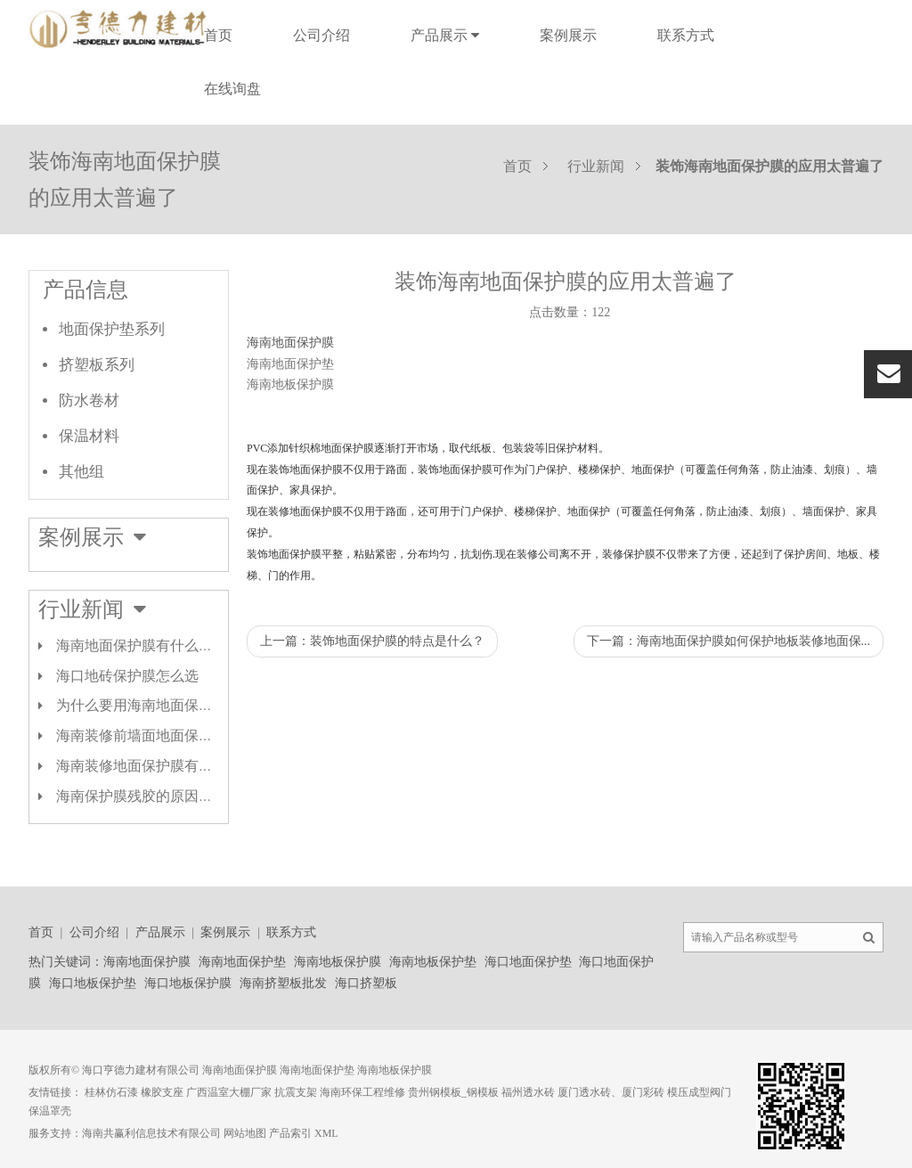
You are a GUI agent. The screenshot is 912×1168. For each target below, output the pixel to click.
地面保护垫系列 (112, 329)
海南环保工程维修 (362, 1092)
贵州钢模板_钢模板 (453, 1092)
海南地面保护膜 (290, 342)
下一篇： (729, 641)
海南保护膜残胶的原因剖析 (141, 796)
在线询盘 (232, 88)
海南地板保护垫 (432, 961)
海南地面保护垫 (242, 961)
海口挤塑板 (366, 983)
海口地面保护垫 (528, 961)
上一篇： (372, 641)
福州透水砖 (528, 1092)
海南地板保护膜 (337, 961)
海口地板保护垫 (92, 983)
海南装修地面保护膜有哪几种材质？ (170, 765)
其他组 (81, 471)
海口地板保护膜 (188, 983)
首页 (218, 35)
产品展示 (445, 35)
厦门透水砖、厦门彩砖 (611, 1092)
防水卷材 (89, 400)
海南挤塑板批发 (283, 983)
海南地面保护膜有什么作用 (141, 645)
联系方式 (685, 35)
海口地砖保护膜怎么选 (127, 675)
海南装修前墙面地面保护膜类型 (156, 735)
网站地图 (245, 1133)
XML (326, 1133)
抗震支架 (295, 1092)
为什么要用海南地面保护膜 (141, 705)
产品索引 (290, 1133)
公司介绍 (321, 35)
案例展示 (568, 35)
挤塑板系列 (96, 364)
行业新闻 (595, 166)
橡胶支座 (162, 1092)
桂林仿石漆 (111, 1092)
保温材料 (89, 436)
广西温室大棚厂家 (229, 1092)
